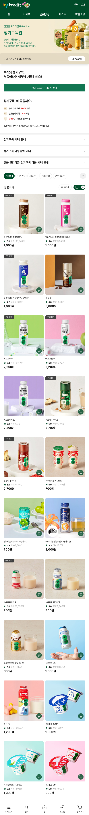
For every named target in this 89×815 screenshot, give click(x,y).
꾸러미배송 (45, 175)
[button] (9, 808)
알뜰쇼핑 (80, 14)
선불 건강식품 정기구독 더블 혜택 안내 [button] (26, 163)
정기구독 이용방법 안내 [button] (17, 151)
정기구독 (44, 14)
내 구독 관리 (76, 58)
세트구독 (32, 175)
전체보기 (9, 175)
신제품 (26, 14)
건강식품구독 (60, 175)
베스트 (62, 14)
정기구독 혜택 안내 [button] (15, 139)
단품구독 (21, 175)
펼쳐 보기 (83, 176)
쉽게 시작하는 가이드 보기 (44, 88)
